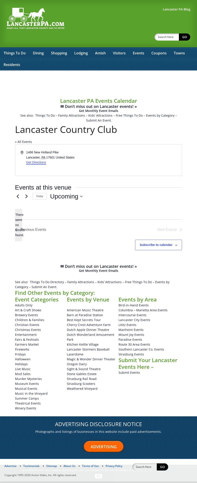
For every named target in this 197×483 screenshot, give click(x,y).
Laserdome (75, 355)
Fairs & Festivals (27, 341)
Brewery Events (26, 316)
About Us (69, 467)
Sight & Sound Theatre (84, 370)
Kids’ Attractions (100, 104)
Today (39, 197)
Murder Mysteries (28, 380)
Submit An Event (98, 109)
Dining (38, 41)
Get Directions (36, 151)
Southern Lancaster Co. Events (141, 351)
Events (138, 41)
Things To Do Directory (47, 283)
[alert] (18, 226)
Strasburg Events (131, 355)
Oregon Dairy (77, 365)
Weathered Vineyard (82, 390)
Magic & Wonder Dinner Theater (91, 360)
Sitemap (51, 467)
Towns (179, 41)
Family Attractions (71, 104)
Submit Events (129, 374)
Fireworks (22, 351)
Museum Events (27, 385)
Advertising (104, 448)
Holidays (21, 365)
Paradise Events (130, 341)
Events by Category (160, 104)
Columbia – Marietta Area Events (143, 311)
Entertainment (26, 336)
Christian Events (27, 326)
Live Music (23, 370)
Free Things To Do (129, 104)
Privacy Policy (114, 467)
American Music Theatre (85, 311)
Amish (100, 41)
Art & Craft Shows (28, 311)
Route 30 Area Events (134, 346)
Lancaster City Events (134, 321)
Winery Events (25, 409)
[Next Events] (26, 197)
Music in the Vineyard (31, 395)
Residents (12, 53)
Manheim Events (131, 331)
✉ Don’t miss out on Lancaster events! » (98, 97)
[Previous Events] (17, 197)
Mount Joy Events (131, 336)
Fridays (20, 355)
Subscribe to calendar (156, 246)
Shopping (59, 41)
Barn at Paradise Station (85, 316)
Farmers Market (27, 346)
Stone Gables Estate (82, 375)
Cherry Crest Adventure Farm (89, 326)
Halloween (23, 360)
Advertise (10, 467)
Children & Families (29, 321)
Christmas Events (28, 331)
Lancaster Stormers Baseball (88, 351)
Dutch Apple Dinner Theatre (88, 331)
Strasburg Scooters (81, 385)
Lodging (81, 41)
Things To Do (15, 41)
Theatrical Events (28, 404)
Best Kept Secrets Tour (84, 321)
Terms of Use (90, 467)
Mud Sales (23, 375)
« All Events (23, 130)
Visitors (119, 41)
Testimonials (31, 467)
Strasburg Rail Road (82, 380)
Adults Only (23, 306)
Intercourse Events (132, 316)
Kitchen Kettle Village (83, 346)
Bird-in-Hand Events (134, 306)
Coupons (159, 41)
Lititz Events (127, 326)
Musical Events (26, 390)
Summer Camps (27, 400)
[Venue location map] (140, 155)
